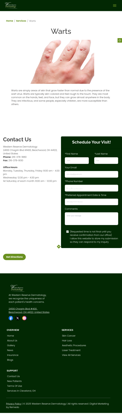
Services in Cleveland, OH (21, 390)
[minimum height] (91, 218)
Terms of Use (14, 386)
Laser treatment (71, 350)
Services (21, 20)
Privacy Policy (13, 403)
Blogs (10, 359)
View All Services (71, 355)
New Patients (14, 381)
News (10, 350)
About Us (12, 340)
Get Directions (14, 256)
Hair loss (67, 340)
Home (9, 20)
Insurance (12, 355)
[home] (11, 5)
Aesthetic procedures (74, 345)
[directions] (59, 248)
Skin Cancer (69, 335)
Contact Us (13, 376)
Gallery (11, 345)
